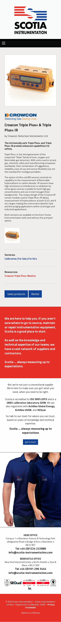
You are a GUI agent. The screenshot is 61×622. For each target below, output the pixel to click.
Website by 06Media (30, 612)
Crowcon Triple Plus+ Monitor (20, 276)
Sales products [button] (16, 294)
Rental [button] (35, 294)
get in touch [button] (30, 442)
